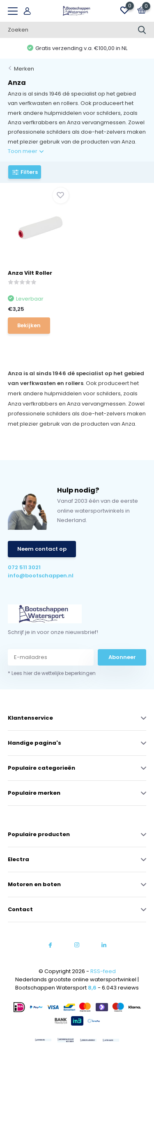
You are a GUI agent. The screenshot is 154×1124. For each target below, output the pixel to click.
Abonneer (122, 657)
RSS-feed (103, 971)
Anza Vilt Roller (30, 273)
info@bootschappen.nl (41, 575)
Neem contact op (42, 549)
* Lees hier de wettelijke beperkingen (52, 673)
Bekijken (29, 325)
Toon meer (26, 151)
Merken (24, 69)
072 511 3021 (24, 567)
